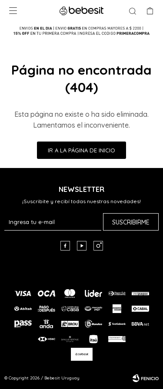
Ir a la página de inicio (81, 150)
